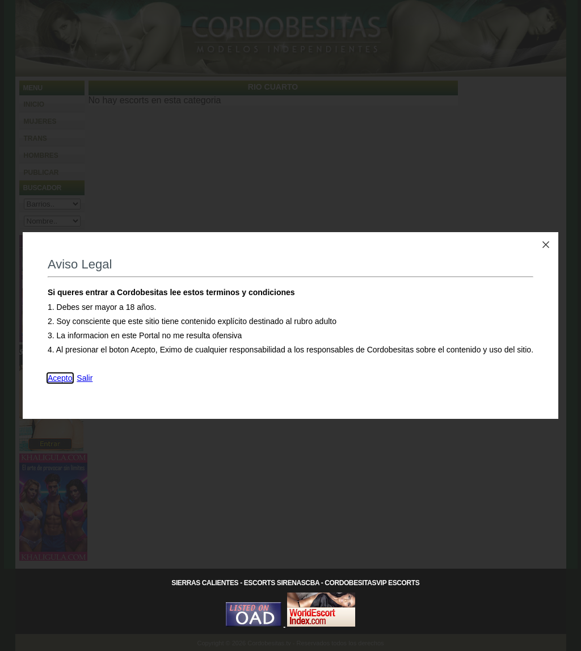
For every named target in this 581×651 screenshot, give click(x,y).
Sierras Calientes (204, 583)
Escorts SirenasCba (281, 583)
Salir (84, 378)
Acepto (60, 378)
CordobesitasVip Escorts (372, 583)
